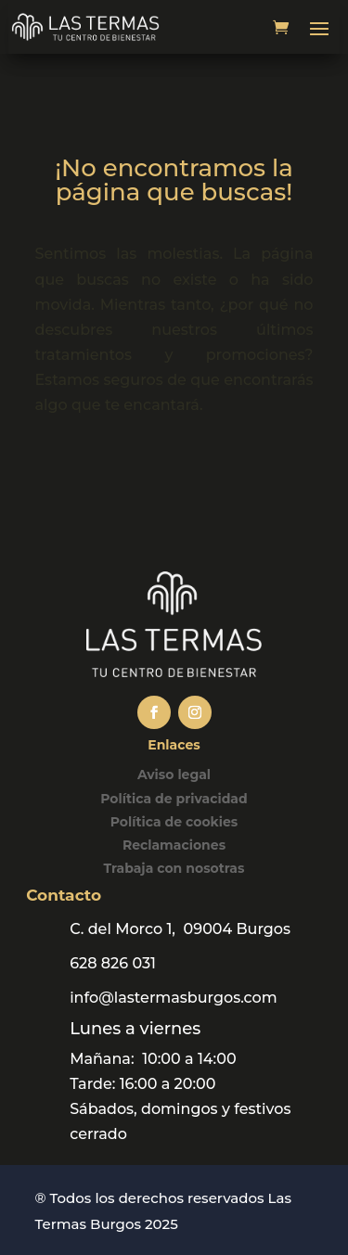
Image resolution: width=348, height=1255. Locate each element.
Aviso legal (174, 774)
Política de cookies (174, 821)
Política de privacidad (173, 798)
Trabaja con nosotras (174, 868)
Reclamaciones (174, 845)
